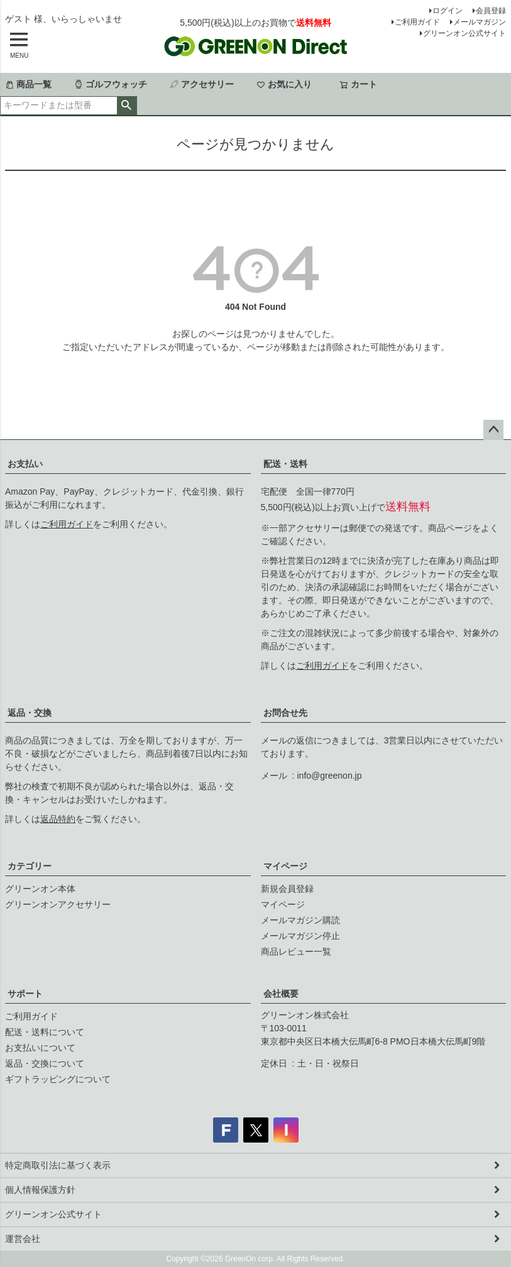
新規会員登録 (287, 889)
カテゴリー (30, 866)
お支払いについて (40, 1048)
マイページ (285, 866)
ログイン (447, 10)
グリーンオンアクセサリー (58, 904)
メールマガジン (479, 22)
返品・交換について (44, 1063)
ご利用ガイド (417, 22)
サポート (25, 994)
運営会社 (22, 1239)
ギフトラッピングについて (58, 1079)
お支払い (25, 464)
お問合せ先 (285, 713)
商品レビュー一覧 (296, 951)
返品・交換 (30, 713)
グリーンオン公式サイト (464, 33)
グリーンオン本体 (40, 889)
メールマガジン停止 (300, 936)
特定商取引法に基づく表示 (58, 1165)
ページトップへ (493, 430)
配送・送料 (285, 464)
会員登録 (491, 10)
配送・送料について (44, 1032)
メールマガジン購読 (300, 920)
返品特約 (57, 819)
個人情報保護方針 (40, 1190)
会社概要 (281, 994)
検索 (126, 105)
